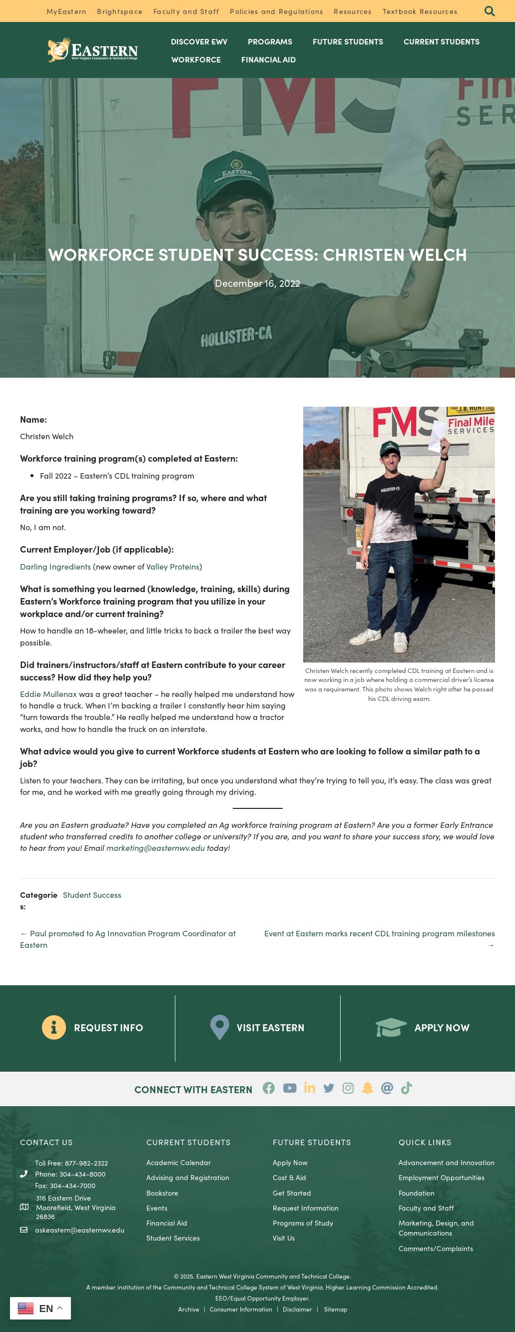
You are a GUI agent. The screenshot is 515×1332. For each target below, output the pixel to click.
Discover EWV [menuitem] (199, 40)
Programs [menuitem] (270, 40)
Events (156, 1208)
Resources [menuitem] (353, 11)
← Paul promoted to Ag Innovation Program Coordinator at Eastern (128, 938)
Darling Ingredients (55, 566)
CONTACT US (46, 1141)
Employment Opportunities (442, 1177)
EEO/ (222, 1298)
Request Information (306, 1208)
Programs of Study (303, 1223)
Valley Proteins (172, 566)
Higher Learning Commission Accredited (381, 1287)
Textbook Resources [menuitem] (420, 11)
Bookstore (162, 1193)
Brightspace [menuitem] (120, 11)
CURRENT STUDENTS (188, 1141)
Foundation (417, 1193)
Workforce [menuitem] (196, 58)
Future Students (312, 1141)
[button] (490, 11)
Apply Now (290, 1162)
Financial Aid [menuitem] (268, 58)
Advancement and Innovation (447, 1162)
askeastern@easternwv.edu (79, 1230)
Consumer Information (241, 1309)
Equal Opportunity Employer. (270, 1298)
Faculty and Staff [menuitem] (186, 11)
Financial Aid (166, 1223)
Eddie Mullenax (48, 693)
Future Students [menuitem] (348, 40)
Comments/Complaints (436, 1248)
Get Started (292, 1193)
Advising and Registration (187, 1177)
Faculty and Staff (426, 1208)
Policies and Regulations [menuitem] (276, 11)
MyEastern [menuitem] (66, 11)
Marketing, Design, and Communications (436, 1228)
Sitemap (335, 1309)
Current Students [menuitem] (442, 40)
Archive (188, 1309)
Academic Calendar (178, 1162)
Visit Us (284, 1238)
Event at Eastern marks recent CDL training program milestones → (379, 938)
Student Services (173, 1238)
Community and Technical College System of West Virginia (243, 1287)
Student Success (92, 894)
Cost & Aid (289, 1177)
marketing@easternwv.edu (155, 847)
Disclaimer (297, 1309)
